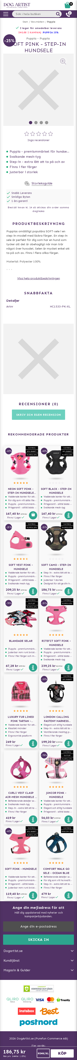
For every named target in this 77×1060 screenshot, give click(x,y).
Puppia (51, 22)
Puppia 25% (51, 32)
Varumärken (37, 22)
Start (25, 22)
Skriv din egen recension (38, 415)
